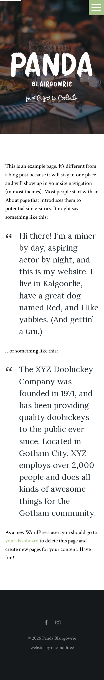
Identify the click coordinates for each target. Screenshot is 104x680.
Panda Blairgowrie (59, 638)
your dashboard (22, 540)
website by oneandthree (52, 648)
